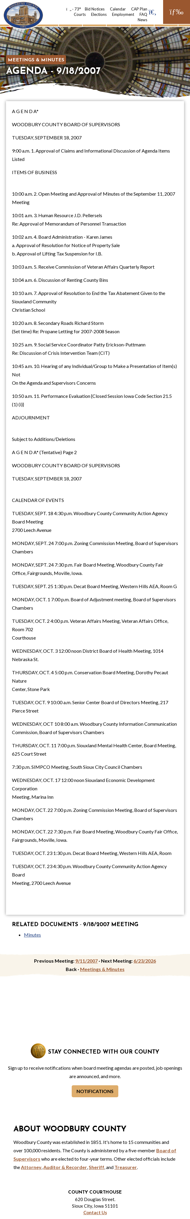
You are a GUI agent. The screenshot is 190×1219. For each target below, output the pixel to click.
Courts (80, 14)
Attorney (31, 1167)
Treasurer (125, 1167)
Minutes (32, 935)
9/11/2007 (86, 961)
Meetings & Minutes (36, 60)
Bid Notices (95, 9)
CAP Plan (139, 9)
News (142, 19)
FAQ (143, 14)
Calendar (118, 9)
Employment (123, 14)
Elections (99, 14)
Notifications (95, 1091)
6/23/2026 (145, 961)
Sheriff (96, 1167)
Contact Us (95, 1212)
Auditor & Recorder (65, 1167)
